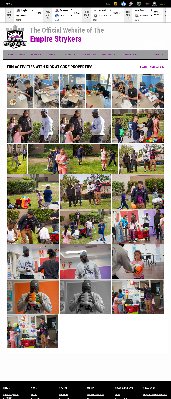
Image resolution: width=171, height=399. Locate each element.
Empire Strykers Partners (155, 394)
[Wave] (162, 4)
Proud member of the (142, 44)
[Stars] (147, 4)
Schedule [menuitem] (36, 54)
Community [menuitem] (130, 55)
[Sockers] (139, 4)
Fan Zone (63, 394)
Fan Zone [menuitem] (109, 55)
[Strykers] (154, 4)
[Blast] (115, 4)
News (117, 394)
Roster (34, 394)
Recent (144, 67)
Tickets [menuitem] (69, 55)
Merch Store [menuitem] (90, 54)
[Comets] (131, 4)
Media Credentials (95, 394)
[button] (20, 91)
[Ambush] (108, 4)
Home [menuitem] (10, 54)
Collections (157, 67)
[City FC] (123, 4)
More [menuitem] (158, 55)
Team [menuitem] (52, 55)
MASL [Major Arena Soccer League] (9, 4)
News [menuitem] (22, 54)
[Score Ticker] (85, 15)
